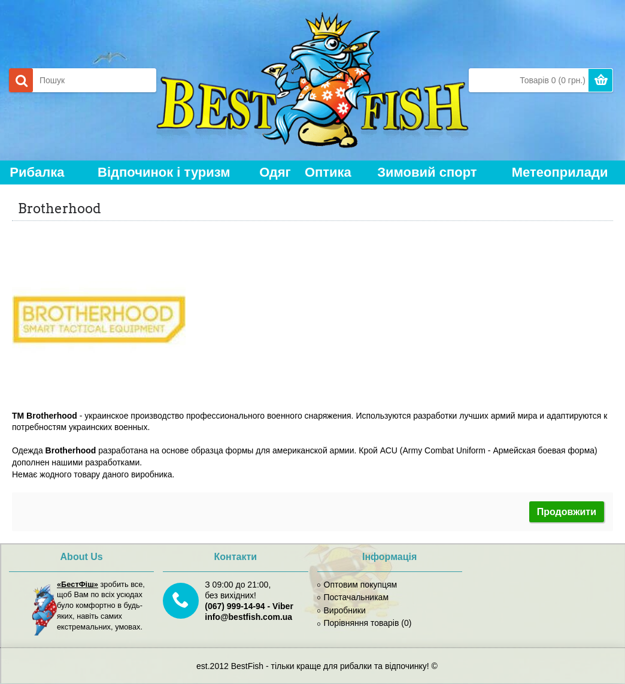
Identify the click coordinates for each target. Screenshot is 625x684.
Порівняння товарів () (364, 623)
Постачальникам (353, 597)
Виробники (341, 610)
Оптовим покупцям (357, 584)
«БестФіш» (77, 584)
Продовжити (566, 512)
